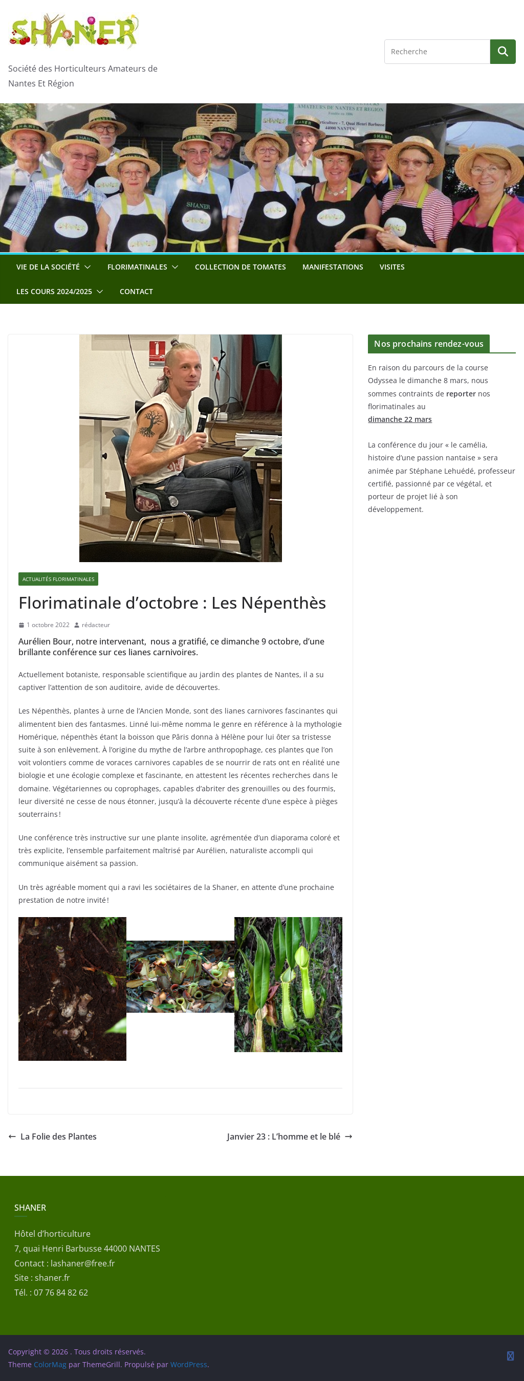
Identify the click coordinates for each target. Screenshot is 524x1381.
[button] (85, 267)
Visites (392, 267)
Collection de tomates (240, 267)
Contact (136, 291)
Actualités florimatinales (58, 579)
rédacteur (96, 624)
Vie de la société (48, 267)
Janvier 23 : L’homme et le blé (290, 1136)
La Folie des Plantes (52, 1136)
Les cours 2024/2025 (54, 291)
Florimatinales (137, 267)
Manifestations (332, 267)
